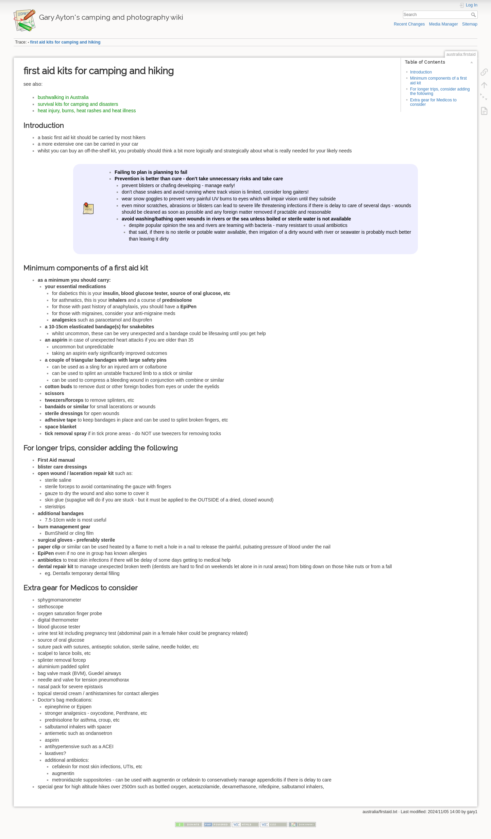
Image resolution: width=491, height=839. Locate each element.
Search (474, 14)
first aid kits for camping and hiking (65, 42)
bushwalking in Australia (63, 97)
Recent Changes (409, 24)
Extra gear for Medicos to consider (433, 102)
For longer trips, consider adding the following (440, 91)
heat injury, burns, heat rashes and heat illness (87, 110)
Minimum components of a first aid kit (438, 80)
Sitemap (469, 24)
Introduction (421, 72)
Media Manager (443, 24)
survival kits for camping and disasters (78, 104)
